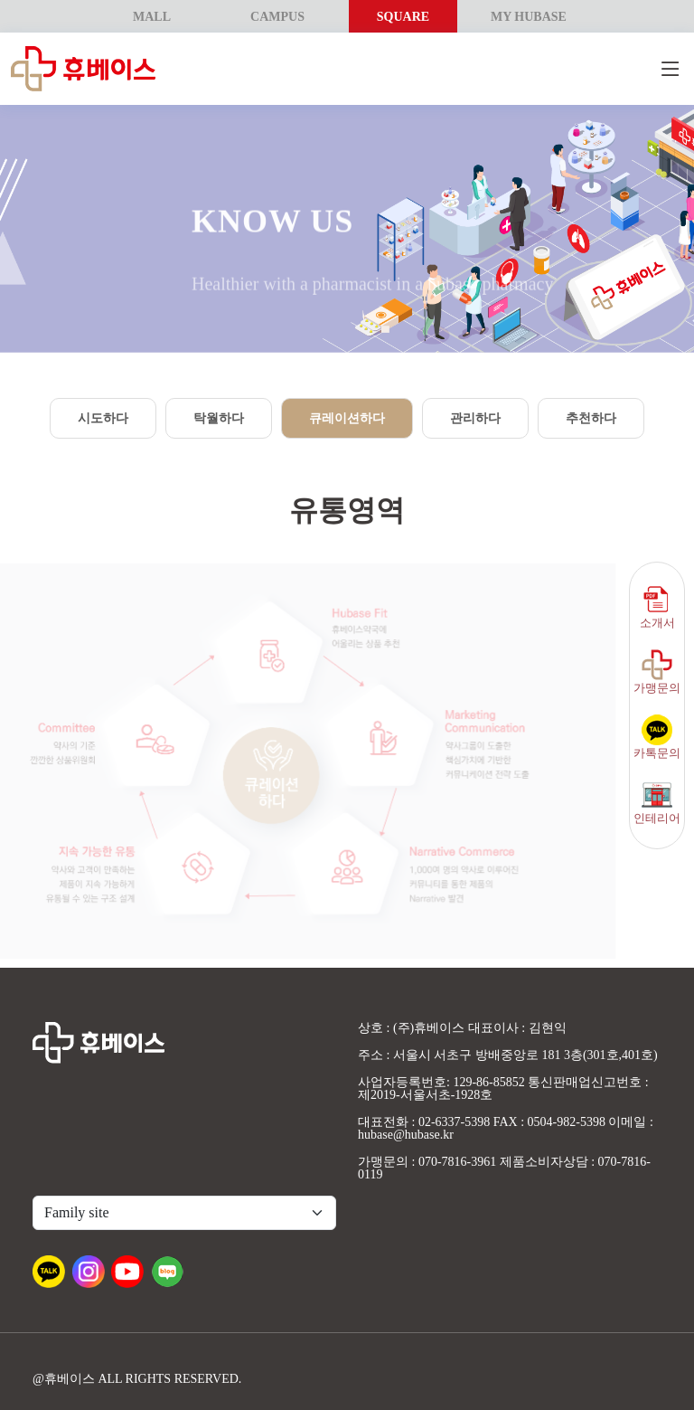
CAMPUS (277, 17)
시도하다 (103, 418)
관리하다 (475, 418)
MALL (152, 17)
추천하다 (591, 418)
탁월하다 (218, 418)
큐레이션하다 (347, 418)
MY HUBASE (529, 17)
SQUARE (403, 17)
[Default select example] (184, 1213)
